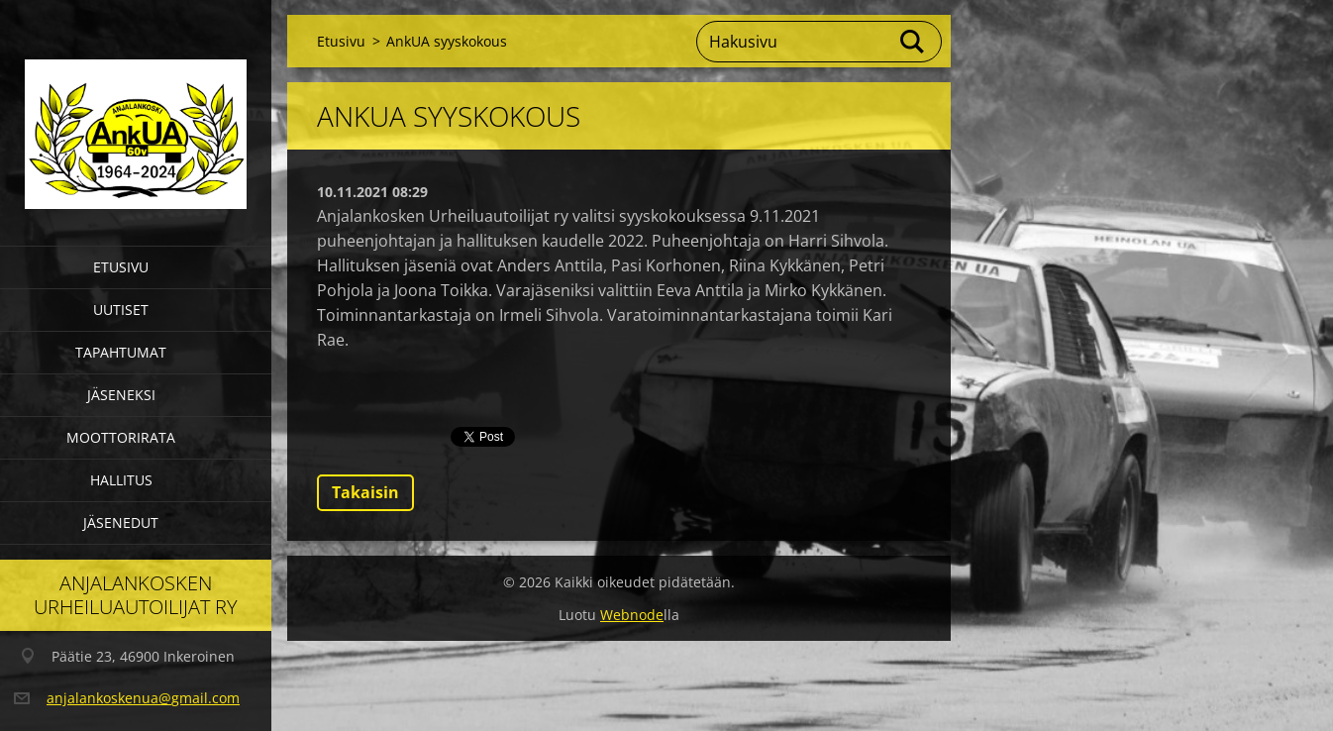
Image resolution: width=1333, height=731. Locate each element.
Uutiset (121, 309)
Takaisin (365, 492)
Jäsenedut (120, 522)
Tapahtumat (120, 352)
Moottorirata (120, 437)
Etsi (913, 41)
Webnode (632, 614)
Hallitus (121, 479)
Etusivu (121, 267)
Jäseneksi (121, 394)
